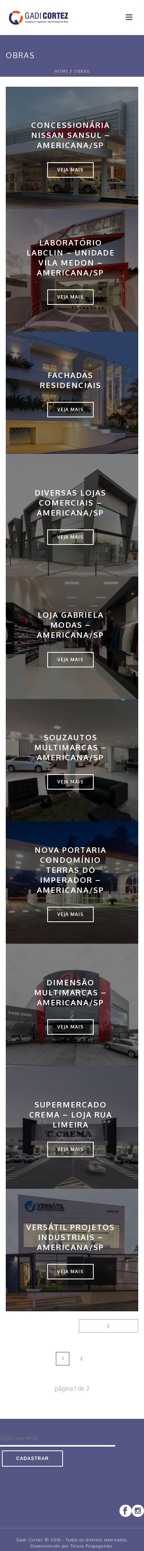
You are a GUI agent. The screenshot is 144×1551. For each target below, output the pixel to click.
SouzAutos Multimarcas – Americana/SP (70, 747)
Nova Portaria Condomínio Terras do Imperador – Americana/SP (70, 870)
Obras (82, 71)
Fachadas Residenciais (70, 380)
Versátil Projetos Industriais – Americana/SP (70, 1237)
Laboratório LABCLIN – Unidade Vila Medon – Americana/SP (70, 257)
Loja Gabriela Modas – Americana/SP (70, 625)
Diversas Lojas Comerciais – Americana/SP (70, 502)
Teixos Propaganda (91, 1546)
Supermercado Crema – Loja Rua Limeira (70, 1114)
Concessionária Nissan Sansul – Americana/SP (70, 135)
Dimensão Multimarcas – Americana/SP (70, 992)
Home (61, 71)
